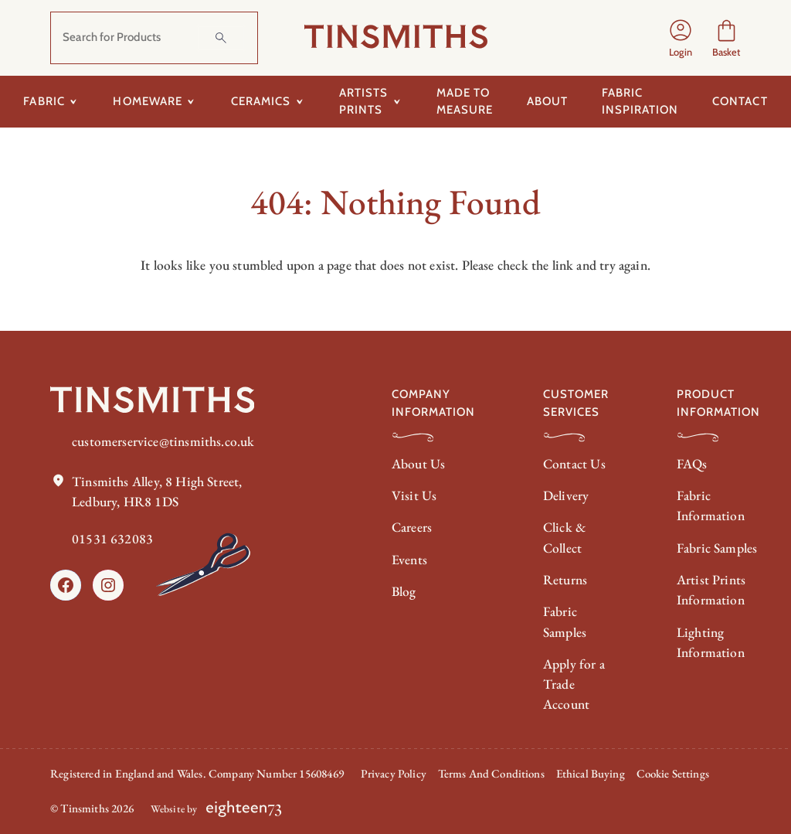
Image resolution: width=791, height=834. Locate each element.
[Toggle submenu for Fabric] (74, 101)
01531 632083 (112, 539)
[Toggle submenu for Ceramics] (299, 101)
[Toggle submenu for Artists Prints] (396, 101)
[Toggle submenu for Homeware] (191, 101)
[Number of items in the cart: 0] (726, 38)
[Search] (221, 38)
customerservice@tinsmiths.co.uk (163, 441)
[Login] (680, 37)
